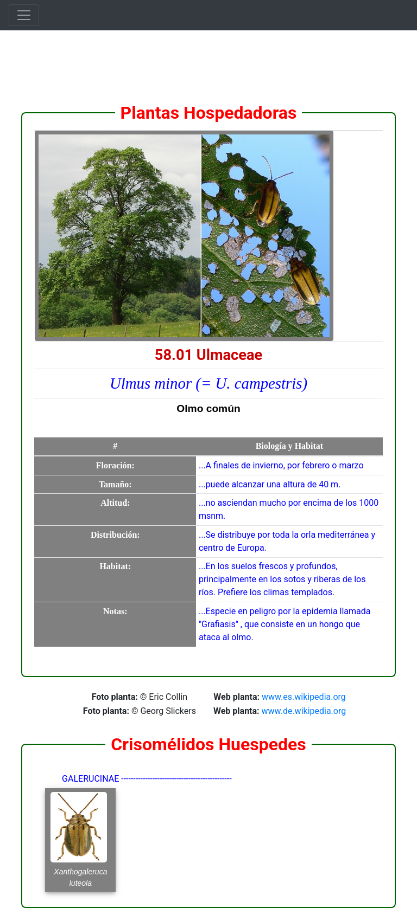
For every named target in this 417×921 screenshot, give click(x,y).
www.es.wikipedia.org (304, 697)
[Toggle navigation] (24, 15)
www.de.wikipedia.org (304, 711)
